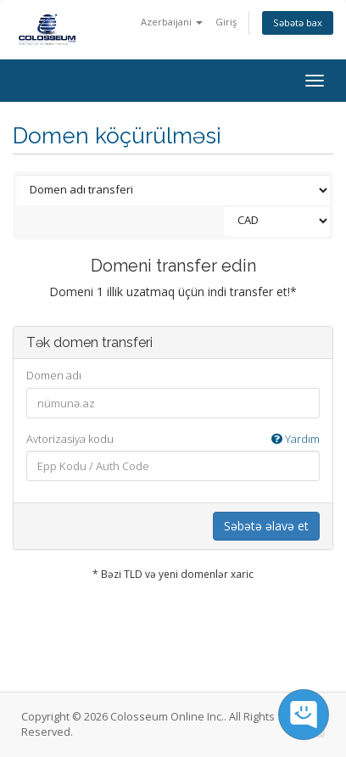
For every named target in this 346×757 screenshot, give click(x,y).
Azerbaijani (172, 21)
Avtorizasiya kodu (173, 439)
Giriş (226, 21)
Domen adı (53, 375)
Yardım (295, 438)
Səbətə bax (297, 22)
